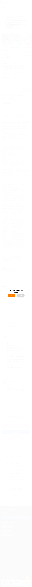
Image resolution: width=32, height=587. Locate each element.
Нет (21, 295)
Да (11, 295)
